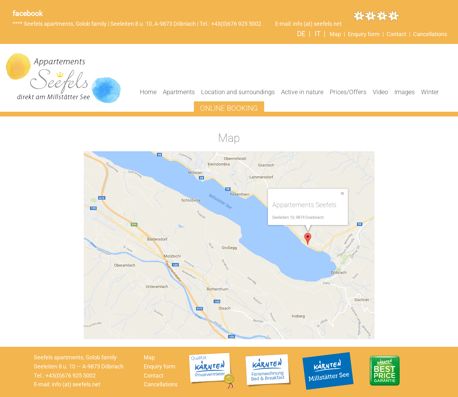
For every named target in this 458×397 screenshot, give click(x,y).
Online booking (229, 108)
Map (335, 34)
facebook (28, 13)
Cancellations (430, 34)
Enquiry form (364, 34)
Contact (396, 34)
